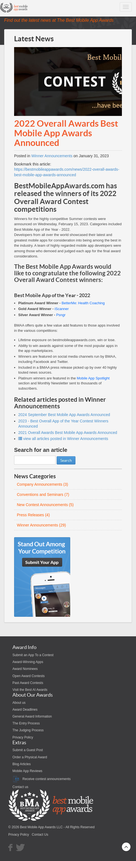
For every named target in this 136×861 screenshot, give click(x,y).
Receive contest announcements (41, 779)
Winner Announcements (51, 156)
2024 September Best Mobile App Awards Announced (64, 414)
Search (66, 460)
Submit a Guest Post (27, 750)
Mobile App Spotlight (93, 378)
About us (18, 703)
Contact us (20, 787)
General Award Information (32, 716)
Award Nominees (25, 669)
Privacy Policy (22, 737)
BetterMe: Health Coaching (83, 303)
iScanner (61, 309)
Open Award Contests (28, 676)
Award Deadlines (25, 709)
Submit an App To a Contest (33, 655)
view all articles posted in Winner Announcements (63, 438)
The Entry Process (26, 723)
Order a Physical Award (29, 757)
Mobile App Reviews (27, 771)
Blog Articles (21, 764)
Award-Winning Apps (27, 662)
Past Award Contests (27, 683)
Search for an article (40, 450)
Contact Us (40, 834)
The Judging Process (28, 730)
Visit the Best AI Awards (29, 690)
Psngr (61, 315)
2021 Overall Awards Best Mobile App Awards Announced (67, 432)
